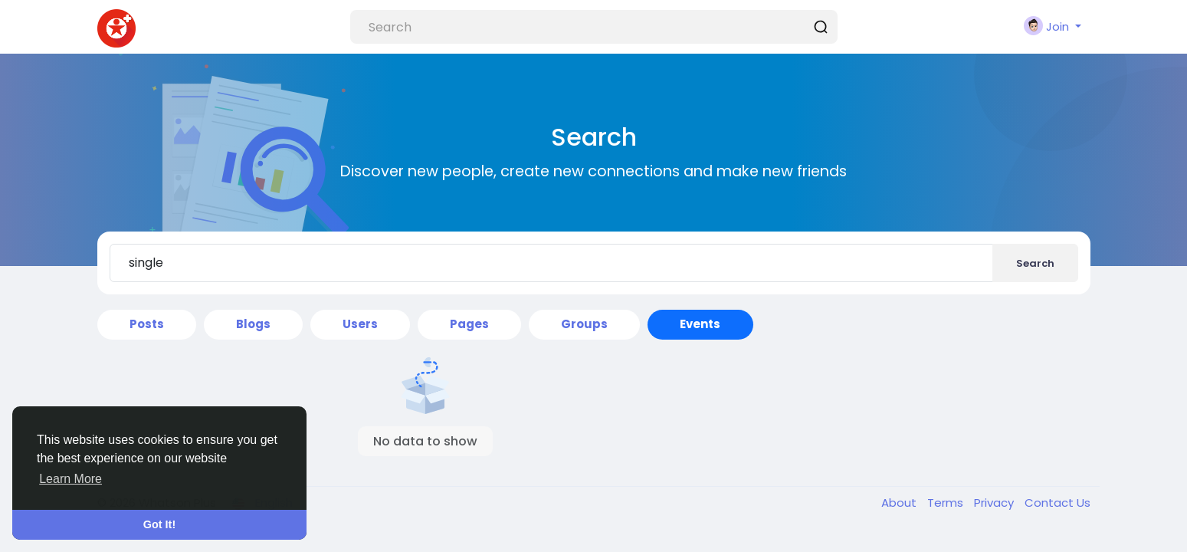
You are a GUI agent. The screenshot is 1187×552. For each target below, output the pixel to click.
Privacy (995, 503)
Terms (946, 503)
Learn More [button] (70, 478)
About (900, 503)
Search (1035, 263)
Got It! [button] (159, 524)
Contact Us (1057, 503)
